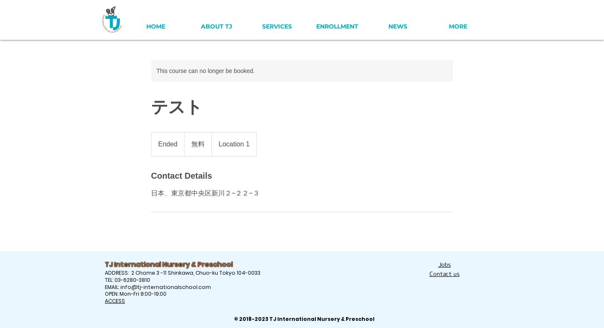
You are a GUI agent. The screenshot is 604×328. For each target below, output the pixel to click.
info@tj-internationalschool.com (165, 287)
